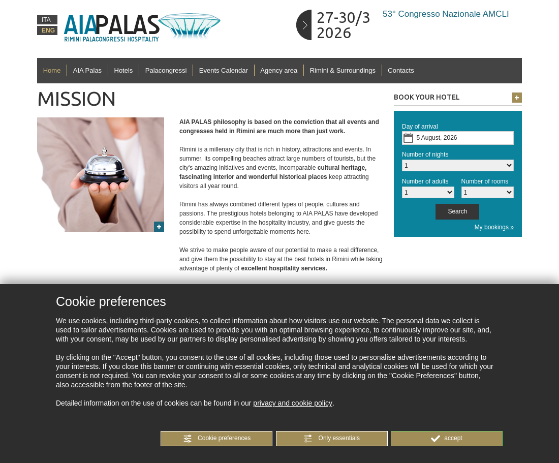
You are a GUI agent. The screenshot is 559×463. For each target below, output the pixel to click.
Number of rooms (485, 181)
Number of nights (425, 154)
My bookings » (494, 227)
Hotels (123, 70)
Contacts (401, 70)
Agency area (278, 70)
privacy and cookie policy (292, 403)
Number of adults (425, 181)
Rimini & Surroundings (343, 70)
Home (52, 70)
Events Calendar (223, 70)
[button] (216, 438)
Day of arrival (420, 126)
